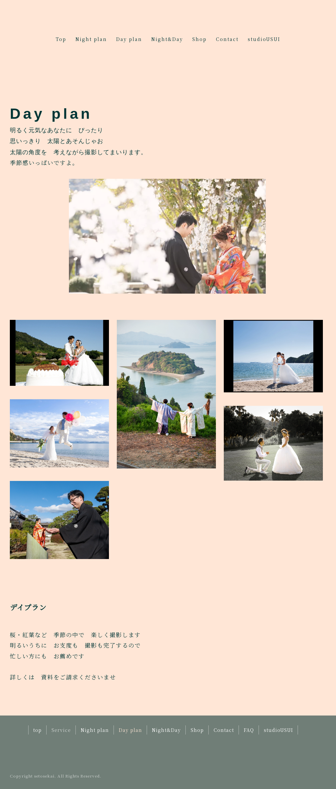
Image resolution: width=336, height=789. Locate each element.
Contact (227, 39)
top (37, 730)
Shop (199, 39)
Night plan (91, 39)
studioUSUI (264, 39)
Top (61, 39)
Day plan (129, 39)
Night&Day (167, 39)
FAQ (249, 730)
